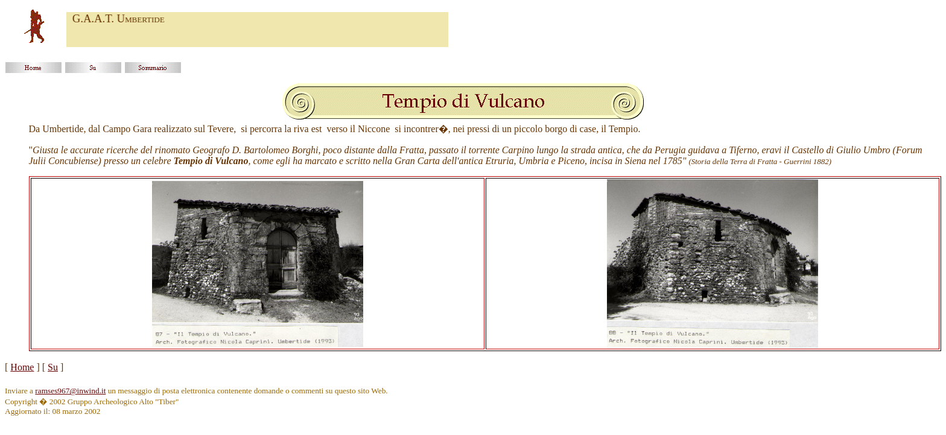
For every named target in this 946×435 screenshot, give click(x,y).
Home (22, 367)
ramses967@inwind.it (70, 390)
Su (53, 367)
